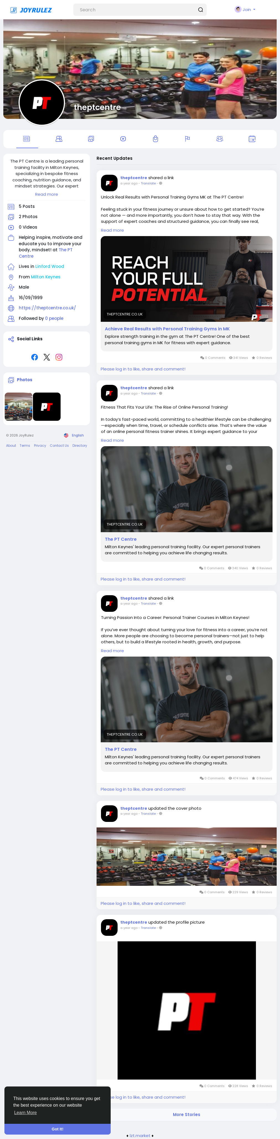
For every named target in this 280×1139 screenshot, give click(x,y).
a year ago (129, 183)
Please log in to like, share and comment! (143, 369)
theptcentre (97, 107)
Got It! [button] (57, 1129)
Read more (46, 194)
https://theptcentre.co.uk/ (47, 308)
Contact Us (59, 445)
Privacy (40, 445)
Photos (24, 380)
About (11, 445)
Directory (79, 445)
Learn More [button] (25, 1112)
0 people (54, 318)
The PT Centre (121, 539)
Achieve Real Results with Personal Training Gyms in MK (167, 329)
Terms (25, 445)
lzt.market (140, 1135)
